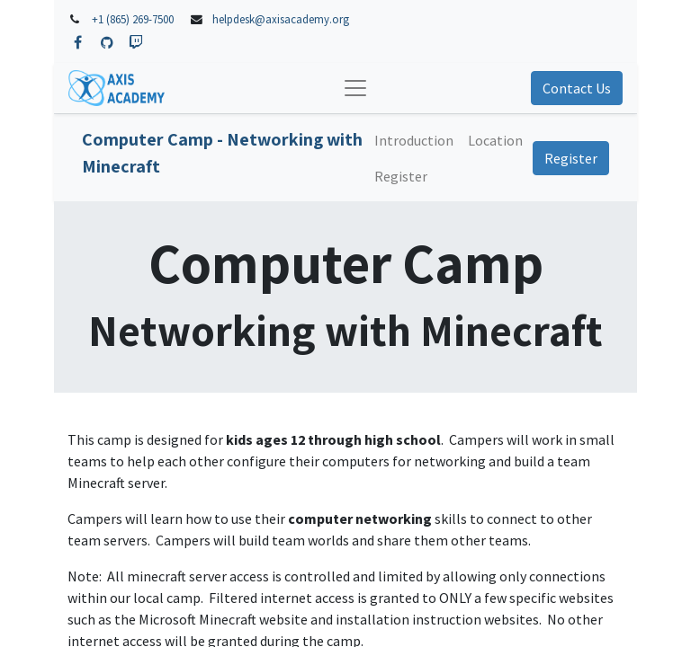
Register (570, 158)
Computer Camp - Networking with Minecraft (222, 153)
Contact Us (577, 88)
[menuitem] (414, 140)
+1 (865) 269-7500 (133, 19)
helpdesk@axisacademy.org (280, 19)
